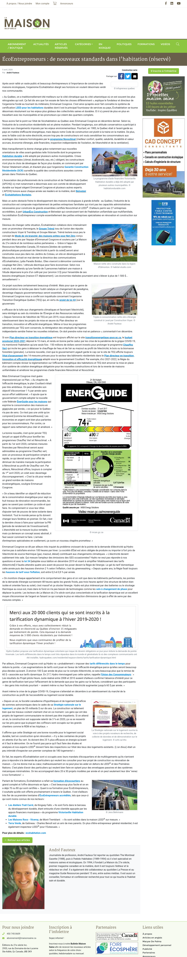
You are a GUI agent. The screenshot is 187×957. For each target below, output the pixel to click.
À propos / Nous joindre (19, 3)
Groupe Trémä (46, 228)
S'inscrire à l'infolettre (163, 71)
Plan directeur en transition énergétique (31, 337)
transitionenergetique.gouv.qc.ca (103, 337)
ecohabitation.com (36, 833)
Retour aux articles (17, 840)
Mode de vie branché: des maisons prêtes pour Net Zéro (45, 235)
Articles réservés (61, 46)
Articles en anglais (152, 937)
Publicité (147, 949)
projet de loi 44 (67, 300)
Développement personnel (157, 945)
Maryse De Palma (152, 941)
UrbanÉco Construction (35, 211)
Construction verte (129, 70)
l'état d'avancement (12, 355)
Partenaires (149, 952)
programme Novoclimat (63, 139)
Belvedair (81, 191)
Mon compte (42, 3)
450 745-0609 (13, 934)
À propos (147, 934)
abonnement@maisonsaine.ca (21, 938)
